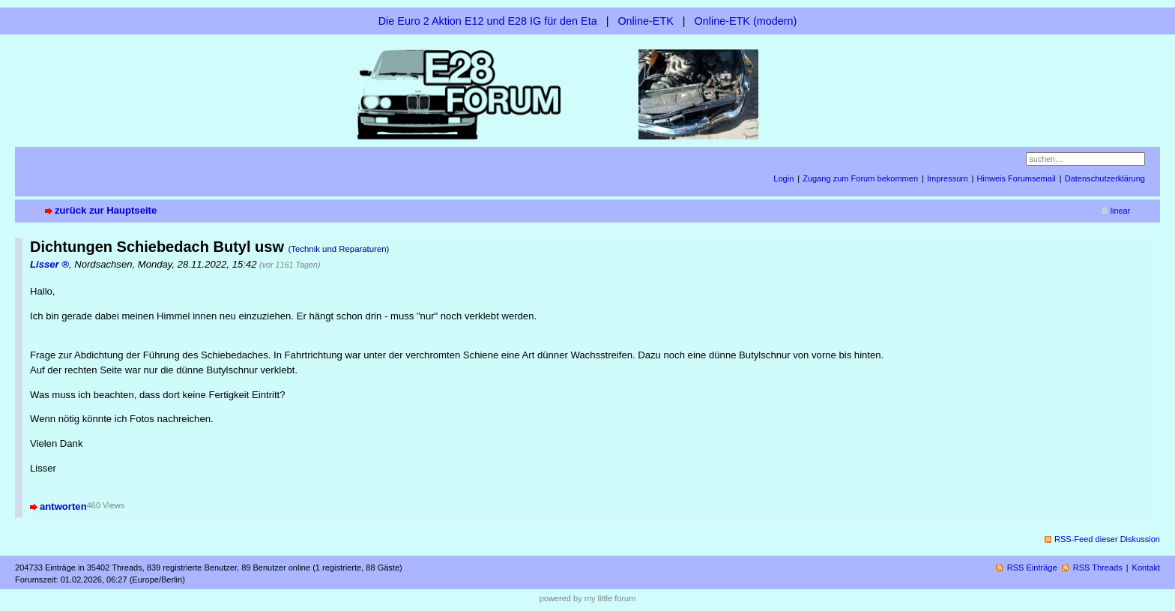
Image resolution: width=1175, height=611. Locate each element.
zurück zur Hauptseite (106, 210)
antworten (63, 506)
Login (783, 178)
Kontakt (1146, 567)
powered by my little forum (588, 598)
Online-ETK (645, 21)
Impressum (947, 178)
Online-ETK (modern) (746, 21)
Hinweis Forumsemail (1015, 178)
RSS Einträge (1032, 567)
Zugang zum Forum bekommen (860, 178)
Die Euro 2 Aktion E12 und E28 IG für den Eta (487, 21)
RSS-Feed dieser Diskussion (1107, 539)
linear (1120, 210)
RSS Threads (1098, 567)
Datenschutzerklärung (1105, 178)
